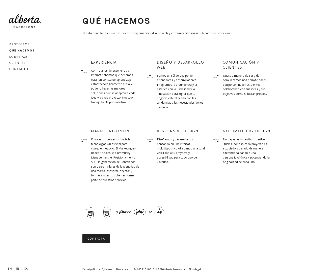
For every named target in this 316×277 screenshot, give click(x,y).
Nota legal (195, 269)
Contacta (96, 238)
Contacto (18, 69)
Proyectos (19, 44)
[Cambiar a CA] (26, 268)
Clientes (17, 63)
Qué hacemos (21, 50)
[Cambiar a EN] (10, 268)
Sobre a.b (18, 57)
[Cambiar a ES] (18, 268)
